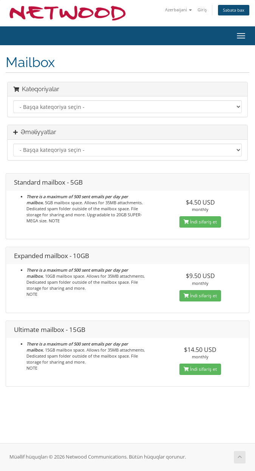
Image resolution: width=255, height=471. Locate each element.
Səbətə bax (233, 10)
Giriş (202, 9)
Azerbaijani (178, 9)
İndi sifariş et (200, 222)
